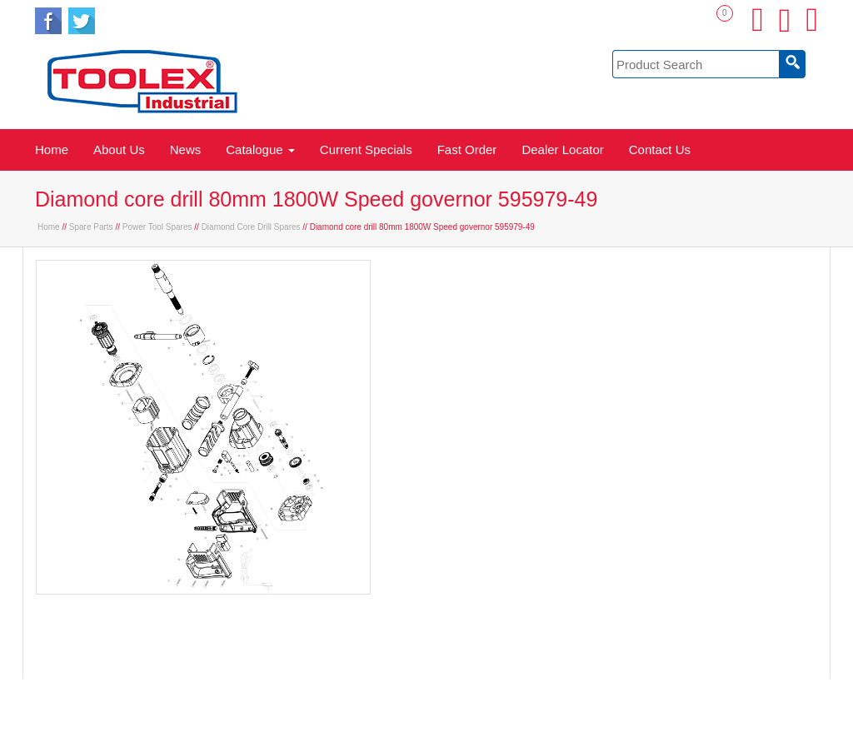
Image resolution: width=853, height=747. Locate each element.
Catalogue (260, 149)
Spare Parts (91, 227)
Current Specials (366, 149)
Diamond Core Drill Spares (251, 227)
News (186, 149)
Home (51, 149)
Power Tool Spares (157, 227)
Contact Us (660, 149)
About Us (119, 149)
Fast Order (467, 149)
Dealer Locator (562, 149)
